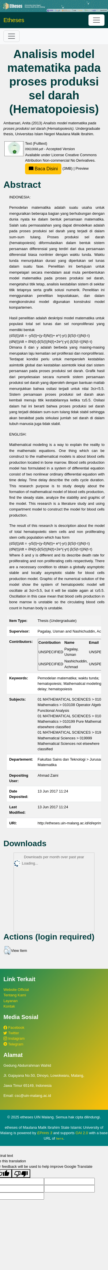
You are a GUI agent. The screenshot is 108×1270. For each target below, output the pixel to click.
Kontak (9, 1006)
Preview (82, 168)
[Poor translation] (21, 1173)
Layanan (10, 1001)
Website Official (16, 989)
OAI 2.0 (81, 1133)
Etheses (13, 20)
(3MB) (49, 168)
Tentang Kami (14, 995)
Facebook (13, 1027)
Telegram (13, 1044)
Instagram (13, 1038)
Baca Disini (43, 168)
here (59, 1138)
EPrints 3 (44, 1133)
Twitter (11, 1033)
